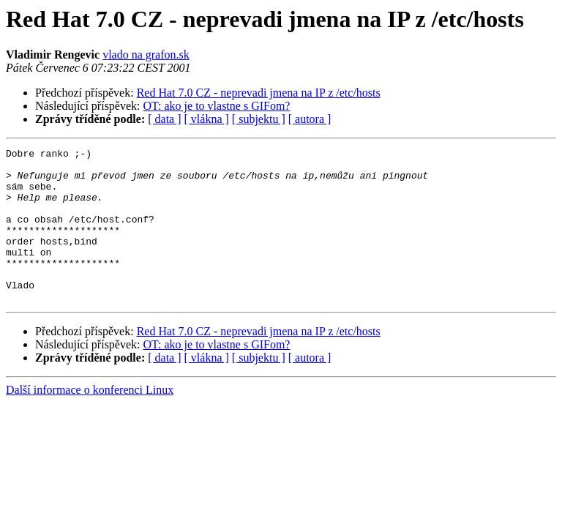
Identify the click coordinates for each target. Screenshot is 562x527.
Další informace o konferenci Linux (89, 420)
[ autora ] (309, 119)
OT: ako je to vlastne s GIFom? (217, 106)
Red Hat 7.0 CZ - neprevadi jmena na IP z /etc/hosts (259, 92)
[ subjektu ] (258, 119)
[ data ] (164, 119)
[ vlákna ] (206, 119)
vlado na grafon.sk (146, 54)
